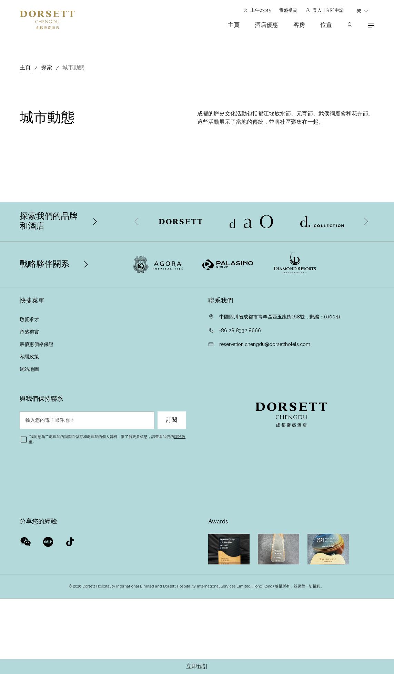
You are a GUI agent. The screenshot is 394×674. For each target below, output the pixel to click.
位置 (326, 24)
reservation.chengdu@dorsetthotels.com (264, 468)
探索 (46, 191)
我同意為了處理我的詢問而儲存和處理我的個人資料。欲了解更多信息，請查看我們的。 (107, 563)
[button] (365, 346)
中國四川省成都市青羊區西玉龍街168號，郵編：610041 (279, 441)
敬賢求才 (29, 444)
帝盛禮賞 (288, 10)
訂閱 (171, 544)
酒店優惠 (266, 24)
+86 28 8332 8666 (240, 455)
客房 (299, 24)
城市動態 (73, 191)
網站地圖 (30, 493)
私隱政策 (30, 481)
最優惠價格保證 (37, 468)
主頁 (234, 24)
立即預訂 (197, 666)
